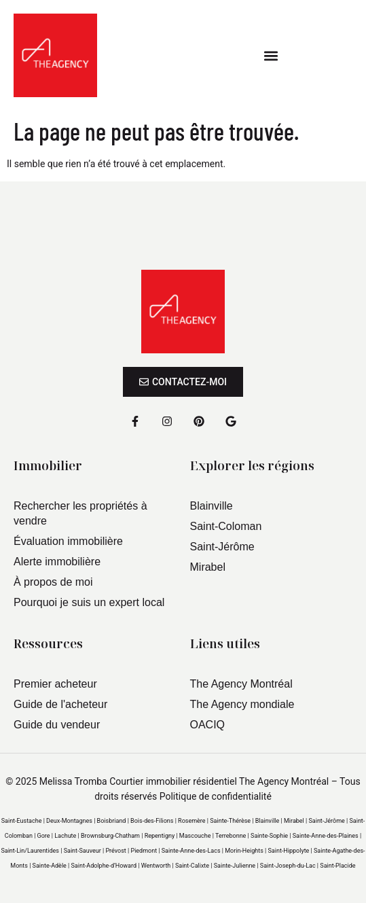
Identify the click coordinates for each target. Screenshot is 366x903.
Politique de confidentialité (216, 796)
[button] (271, 55)
